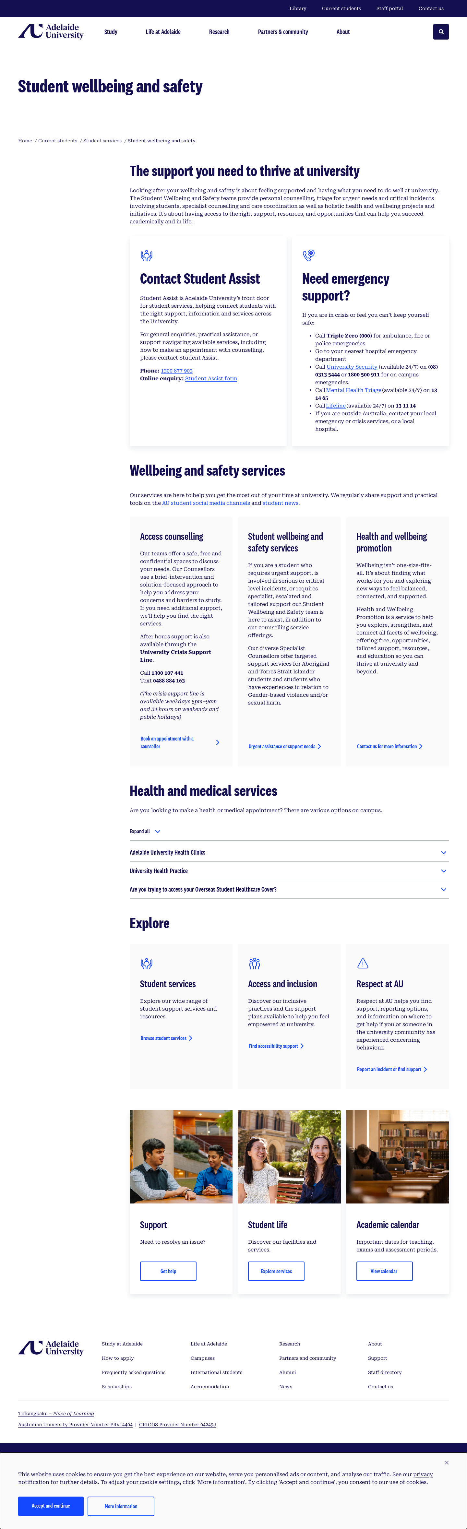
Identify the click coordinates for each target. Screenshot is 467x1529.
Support (377, 1358)
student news (280, 503)
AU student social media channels (206, 503)
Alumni (287, 1372)
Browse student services (163, 1038)
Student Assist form (211, 378)
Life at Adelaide (209, 1343)
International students (216, 1372)
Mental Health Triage (353, 390)
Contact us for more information (387, 746)
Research (289, 1343)
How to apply (118, 1358)
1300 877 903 (177, 371)
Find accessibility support (273, 1045)
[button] (447, 1463)
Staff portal (390, 8)
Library (298, 8)
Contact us (431, 8)
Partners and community (307, 1358)
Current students (341, 8)
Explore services (276, 1271)
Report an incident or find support (389, 1069)
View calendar (384, 1271)
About (375, 1343)
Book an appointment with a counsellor (167, 742)
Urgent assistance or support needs (282, 746)
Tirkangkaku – (56, 1413)
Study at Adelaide (122, 1343)
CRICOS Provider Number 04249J (177, 1424)
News (285, 1386)
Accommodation (210, 1386)
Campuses (203, 1358)
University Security (352, 367)
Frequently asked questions (133, 1372)
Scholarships (117, 1386)
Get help (168, 1271)
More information (121, 1506)
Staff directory (385, 1372)
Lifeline (336, 406)
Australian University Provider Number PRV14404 (75, 1424)
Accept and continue (51, 1505)
